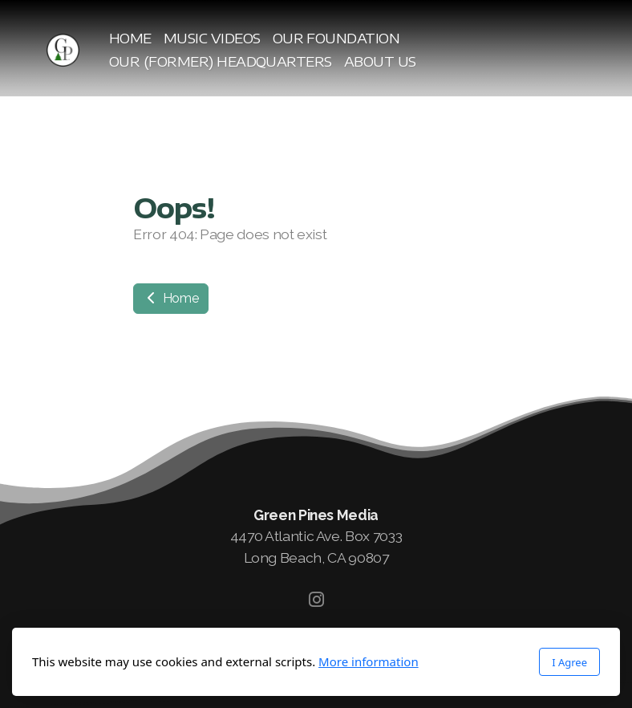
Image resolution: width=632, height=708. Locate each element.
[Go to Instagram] (316, 600)
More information (368, 661)
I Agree (569, 662)
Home (171, 298)
